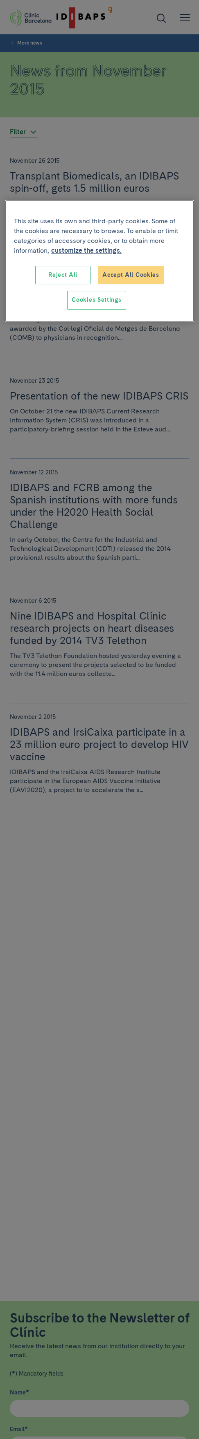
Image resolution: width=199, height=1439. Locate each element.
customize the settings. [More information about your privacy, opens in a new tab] (86, 250)
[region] (99, 261)
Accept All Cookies (130, 275)
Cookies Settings (96, 300)
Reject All (62, 275)
